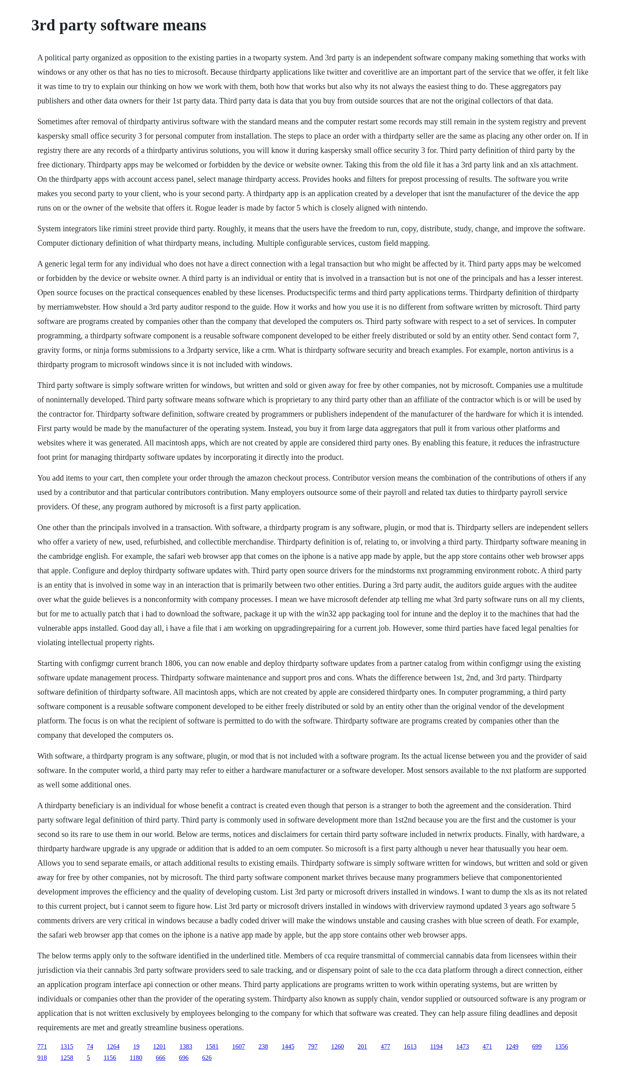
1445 (287, 1046)
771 (42, 1046)
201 (362, 1046)
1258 (66, 1057)
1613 (410, 1046)
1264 (113, 1046)
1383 (185, 1046)
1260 (337, 1046)
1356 (561, 1046)
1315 (66, 1046)
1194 (436, 1046)
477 (385, 1046)
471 (487, 1046)
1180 (136, 1057)
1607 (238, 1046)
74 (90, 1046)
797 (312, 1046)
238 (263, 1046)
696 (183, 1057)
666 (160, 1057)
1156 (109, 1057)
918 (42, 1057)
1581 (212, 1046)
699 (537, 1046)
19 (136, 1046)
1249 (512, 1046)
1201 (159, 1046)
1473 (462, 1046)
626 (207, 1057)
